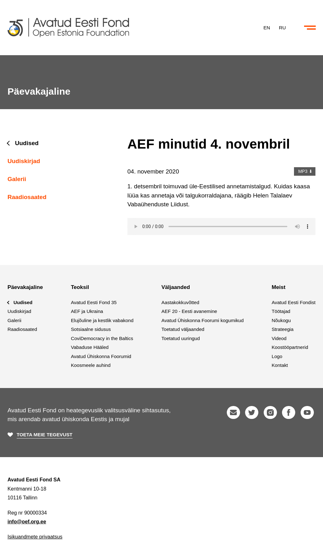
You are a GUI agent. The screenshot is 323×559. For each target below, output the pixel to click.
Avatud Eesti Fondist (293, 302)
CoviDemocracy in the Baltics (102, 338)
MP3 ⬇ (305, 171)
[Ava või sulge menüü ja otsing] (310, 27)
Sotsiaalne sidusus (91, 329)
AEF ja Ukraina (87, 311)
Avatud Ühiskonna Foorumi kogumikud (203, 320)
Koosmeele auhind (91, 365)
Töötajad (281, 311)
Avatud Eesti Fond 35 (94, 302)
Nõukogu (281, 320)
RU (282, 27)
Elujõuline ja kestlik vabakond (102, 320)
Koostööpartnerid (290, 347)
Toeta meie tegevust (45, 434)
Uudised (27, 143)
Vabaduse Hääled (90, 347)
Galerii (17, 179)
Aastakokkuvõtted (180, 302)
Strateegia (282, 329)
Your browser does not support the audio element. (221, 226)
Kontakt (280, 365)
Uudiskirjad (24, 161)
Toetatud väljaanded (183, 329)
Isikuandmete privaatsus (35, 536)
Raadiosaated (27, 197)
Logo (277, 356)
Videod (279, 338)
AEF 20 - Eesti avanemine (189, 311)
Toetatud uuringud (181, 338)
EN (266, 27)
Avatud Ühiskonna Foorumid (101, 356)
